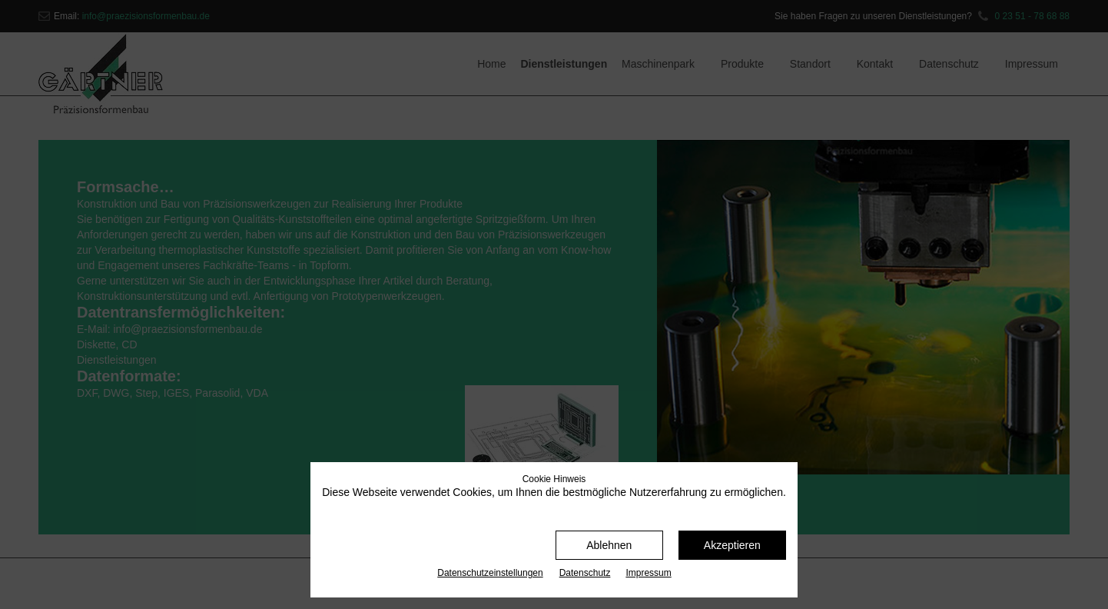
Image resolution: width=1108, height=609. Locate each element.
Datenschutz (585, 572)
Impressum (648, 572)
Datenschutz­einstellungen (489, 572)
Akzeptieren (732, 545)
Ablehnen (609, 545)
